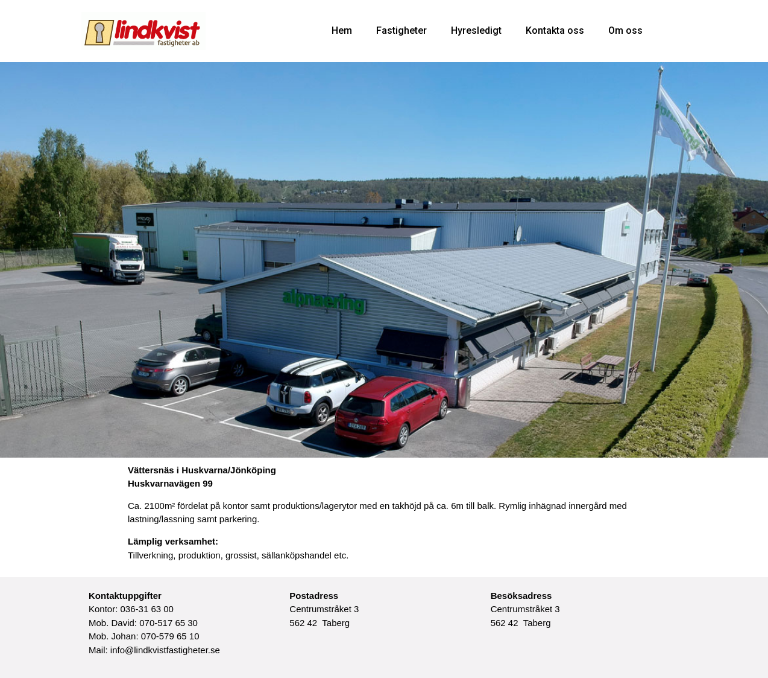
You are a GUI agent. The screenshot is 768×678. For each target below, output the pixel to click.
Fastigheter (401, 30)
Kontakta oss (555, 30)
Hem (342, 30)
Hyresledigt (476, 30)
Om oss (625, 30)
